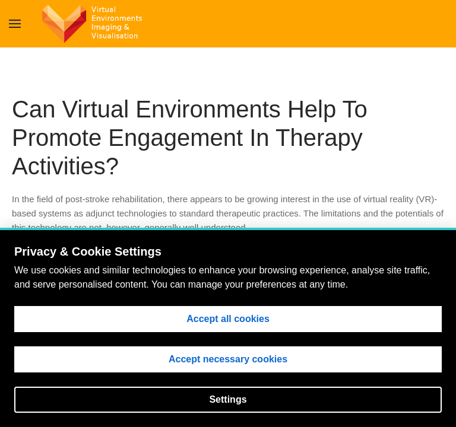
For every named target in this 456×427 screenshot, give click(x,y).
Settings (227, 399)
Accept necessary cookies (228, 359)
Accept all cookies (228, 319)
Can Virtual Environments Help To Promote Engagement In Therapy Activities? (190, 137)
